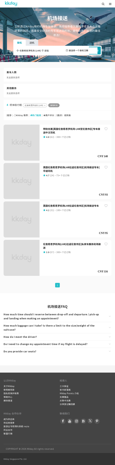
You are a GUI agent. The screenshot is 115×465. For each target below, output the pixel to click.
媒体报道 (8, 400)
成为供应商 (9, 419)
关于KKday (9, 386)
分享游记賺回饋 (67, 404)
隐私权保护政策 (11, 393)
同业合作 (8, 429)
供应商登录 (9, 422)
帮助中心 (8, 396)
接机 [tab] (19, 42)
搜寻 (95, 50)
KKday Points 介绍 (69, 393)
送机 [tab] (31, 42)
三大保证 (64, 386)
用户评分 (48, 115)
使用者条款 (9, 389)
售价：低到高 (63, 115)
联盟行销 (8, 433)
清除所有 (54, 105)
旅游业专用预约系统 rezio (16, 426)
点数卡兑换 (65, 400)
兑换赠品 (64, 396)
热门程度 (35, 115)
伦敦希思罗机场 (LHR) (34, 105)
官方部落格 (65, 389)
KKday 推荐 (21, 115)
